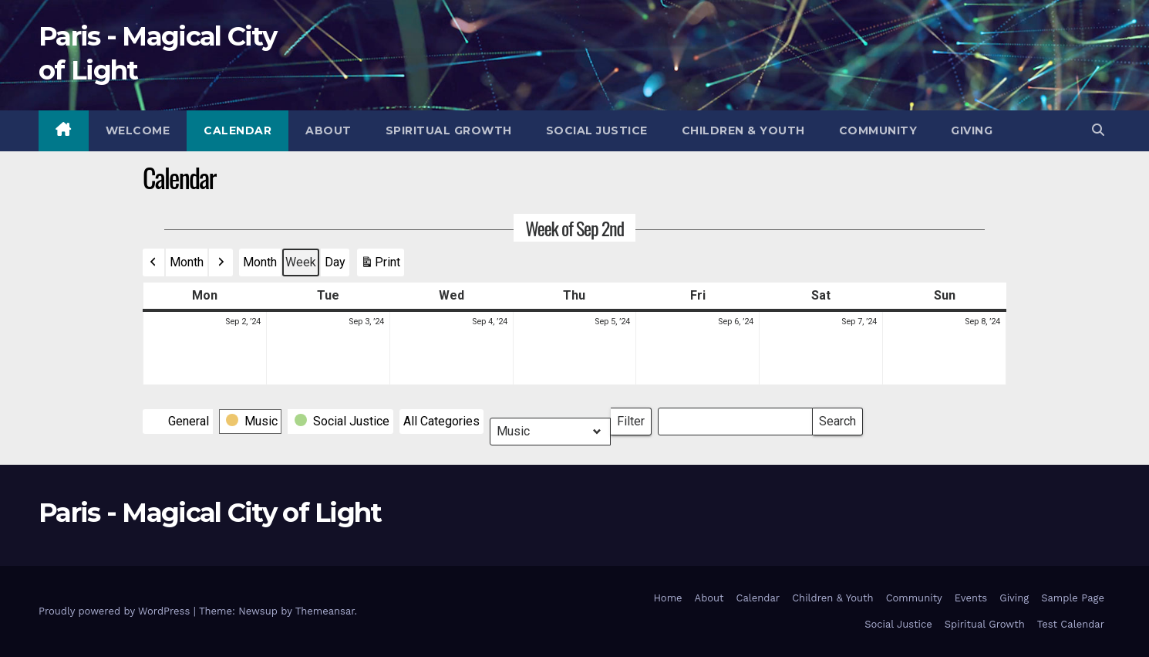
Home (667, 598)
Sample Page (1072, 598)
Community (878, 130)
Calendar (237, 130)
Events (971, 598)
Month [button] (187, 262)
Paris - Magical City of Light (210, 512)
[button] (1098, 130)
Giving (971, 130)
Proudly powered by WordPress (116, 611)
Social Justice (597, 130)
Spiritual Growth (449, 130)
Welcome (138, 130)
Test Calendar (1070, 624)
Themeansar (325, 611)
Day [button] (335, 262)
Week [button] (300, 262)
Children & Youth (743, 130)
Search (837, 418)
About (328, 130)
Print (380, 265)
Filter (634, 418)
